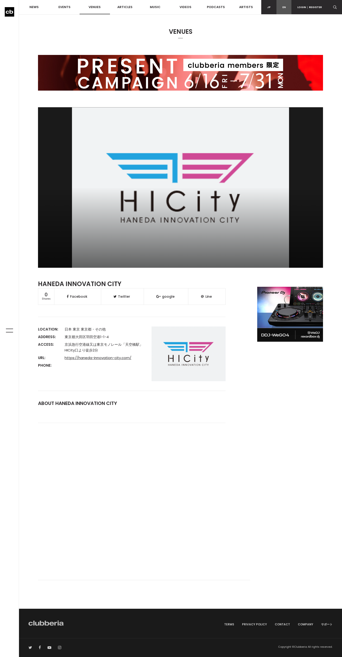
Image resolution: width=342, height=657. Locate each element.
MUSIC (155, 7)
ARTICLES (125, 7)
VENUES (95, 7)
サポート (326, 624)
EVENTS (64, 7)
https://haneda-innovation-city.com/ (98, 357)
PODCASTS (216, 7)
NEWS (34, 7)
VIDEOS (185, 7)
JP (269, 7)
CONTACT (282, 624)
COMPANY (305, 624)
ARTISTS (246, 7)
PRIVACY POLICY (254, 624)
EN (284, 7)
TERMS (229, 624)
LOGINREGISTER (309, 7)
